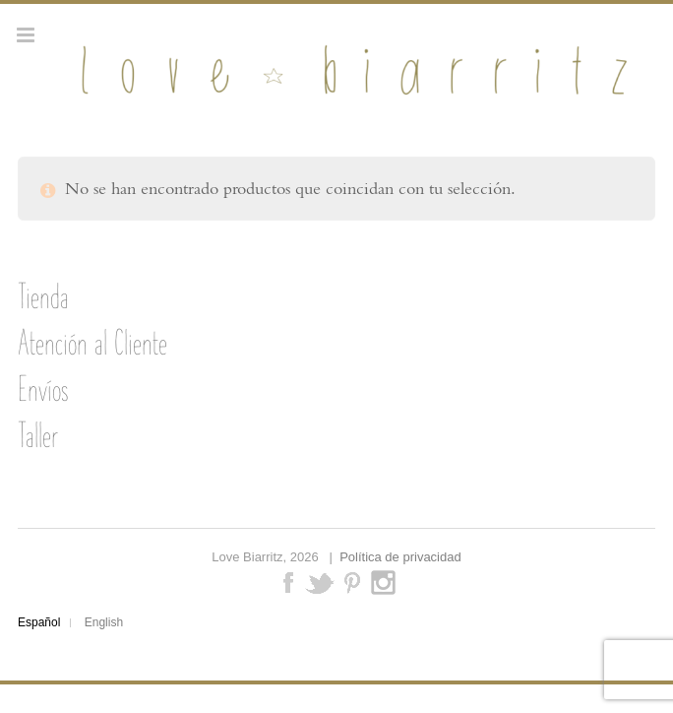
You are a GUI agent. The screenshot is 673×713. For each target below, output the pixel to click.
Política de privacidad (400, 557)
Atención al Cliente (92, 342)
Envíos (43, 389)
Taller (38, 435)
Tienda (43, 296)
